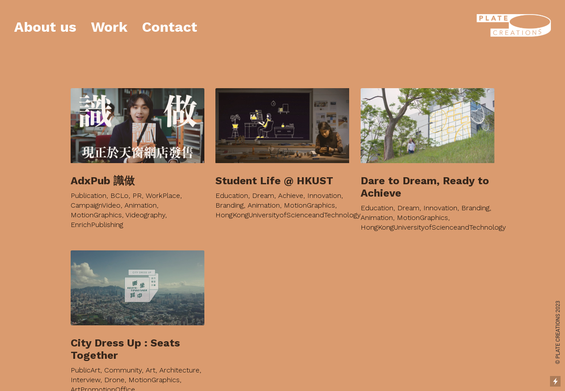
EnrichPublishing (97, 216)
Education (231, 187)
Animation (140, 197)
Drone (114, 372)
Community (123, 362)
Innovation (324, 187)
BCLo (119, 187)
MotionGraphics (96, 207)
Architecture (179, 362)
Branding (229, 197)
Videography (145, 207)
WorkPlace (163, 187)
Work (109, 27)
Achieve (290, 187)
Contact (169, 27)
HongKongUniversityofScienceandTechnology (288, 207)
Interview (85, 372)
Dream (263, 187)
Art (150, 362)
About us (45, 27)
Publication (88, 187)
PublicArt (85, 362)
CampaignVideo (96, 197)
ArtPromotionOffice (103, 381)
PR (137, 187)
